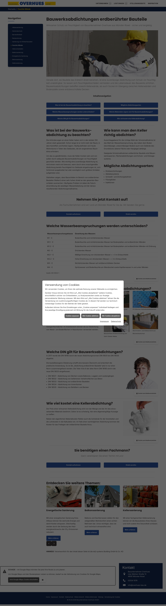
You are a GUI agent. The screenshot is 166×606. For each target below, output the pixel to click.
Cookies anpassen (72, 203)
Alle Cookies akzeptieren (111, 203)
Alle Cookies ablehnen (90, 203)
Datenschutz (116, 209)
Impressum (104, 209)
